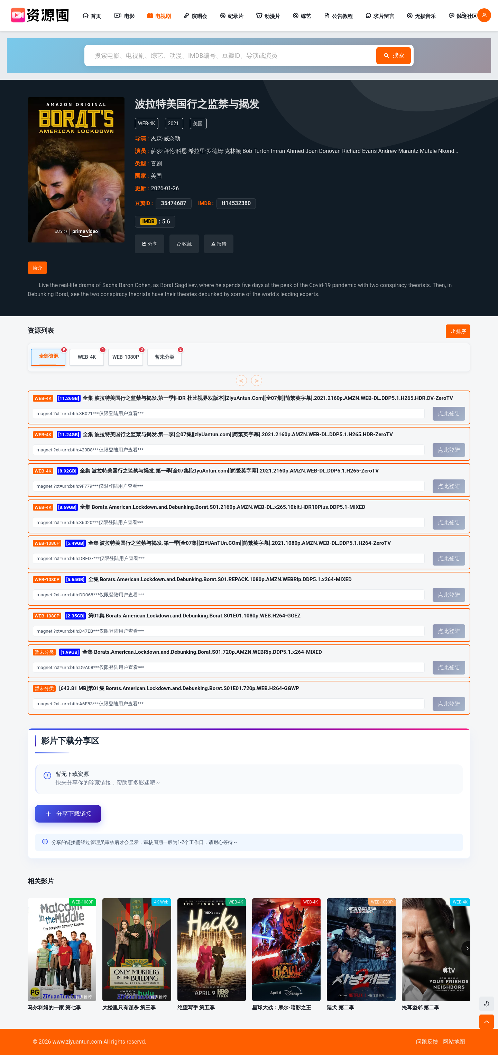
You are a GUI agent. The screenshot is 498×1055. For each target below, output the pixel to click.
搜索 (393, 55)
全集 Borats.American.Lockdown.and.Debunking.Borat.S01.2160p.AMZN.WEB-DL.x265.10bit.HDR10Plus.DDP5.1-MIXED (199, 507)
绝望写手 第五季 (196, 1007)
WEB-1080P (127, 354)
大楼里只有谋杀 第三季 (129, 1007)
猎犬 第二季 (340, 1007)
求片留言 (379, 16)
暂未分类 (168, 354)
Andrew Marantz (398, 151)
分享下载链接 (63, 814)
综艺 (302, 16)
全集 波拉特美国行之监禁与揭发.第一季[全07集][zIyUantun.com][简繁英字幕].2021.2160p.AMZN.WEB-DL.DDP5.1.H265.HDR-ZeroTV (213, 435)
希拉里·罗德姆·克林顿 (214, 151)
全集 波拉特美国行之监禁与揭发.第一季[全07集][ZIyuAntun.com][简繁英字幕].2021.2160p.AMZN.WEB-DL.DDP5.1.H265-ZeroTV (206, 471)
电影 (124, 16)
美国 (198, 123)
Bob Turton (255, 151)
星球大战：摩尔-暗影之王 (281, 1007)
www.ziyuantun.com (77, 1041)
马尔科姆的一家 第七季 (54, 1007)
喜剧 (156, 163)
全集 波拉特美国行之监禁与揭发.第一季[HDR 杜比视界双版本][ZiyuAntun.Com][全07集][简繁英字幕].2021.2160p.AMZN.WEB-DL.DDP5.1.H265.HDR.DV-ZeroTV (243, 398)
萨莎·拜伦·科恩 (169, 151)
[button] (465, 948)
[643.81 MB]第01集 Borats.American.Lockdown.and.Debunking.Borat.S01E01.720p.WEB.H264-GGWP (166, 689)
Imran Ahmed (287, 151)
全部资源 (52, 354)
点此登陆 (449, 414)
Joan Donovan (323, 151)
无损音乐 (421, 16)
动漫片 (268, 16)
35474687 (173, 203)
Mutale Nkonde (438, 151)
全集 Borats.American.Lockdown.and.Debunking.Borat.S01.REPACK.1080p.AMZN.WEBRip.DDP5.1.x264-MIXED (192, 580)
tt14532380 (236, 203)
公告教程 (338, 16)
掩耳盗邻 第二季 (421, 1007)
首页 (91, 16)
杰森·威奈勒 (165, 138)
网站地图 (454, 1041)
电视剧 (159, 16)
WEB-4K (91, 354)
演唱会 (195, 16)
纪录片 (231, 16)
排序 (458, 331)
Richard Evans (359, 151)
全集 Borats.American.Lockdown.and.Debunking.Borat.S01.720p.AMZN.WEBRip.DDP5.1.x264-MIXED (177, 652)
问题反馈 (427, 1041)
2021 (173, 123)
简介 (37, 267)
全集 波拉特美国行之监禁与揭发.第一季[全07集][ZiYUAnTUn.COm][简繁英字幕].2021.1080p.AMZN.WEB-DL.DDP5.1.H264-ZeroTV (212, 544)
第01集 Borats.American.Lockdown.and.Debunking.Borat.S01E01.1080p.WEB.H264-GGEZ (167, 616)
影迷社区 (462, 16)
